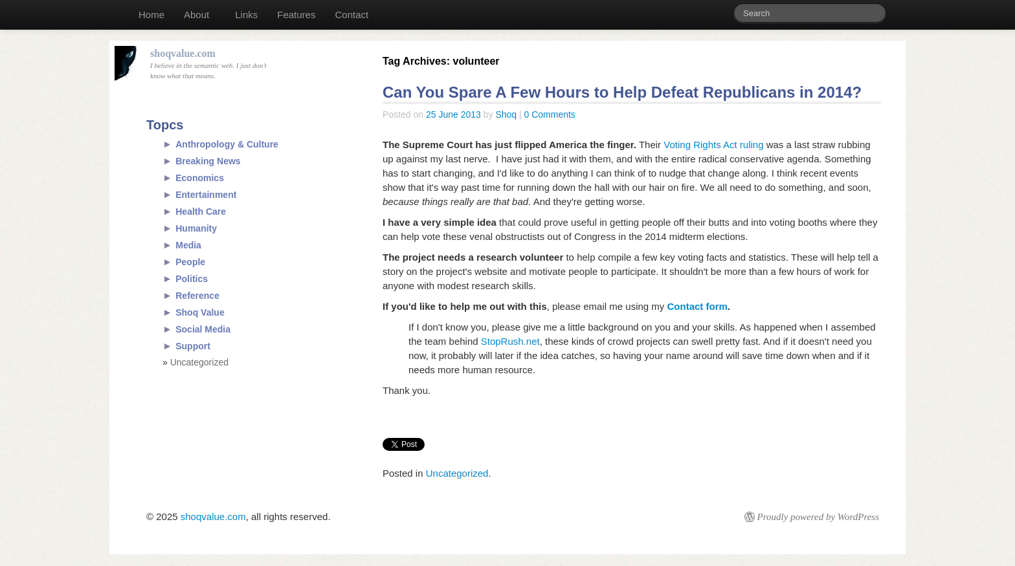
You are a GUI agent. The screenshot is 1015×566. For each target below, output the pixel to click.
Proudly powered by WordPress (818, 517)
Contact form (697, 306)
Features (296, 14)
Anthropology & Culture (226, 144)
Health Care (200, 211)
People (190, 262)
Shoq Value (199, 312)
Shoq (506, 114)
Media (188, 245)
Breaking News (207, 161)
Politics (191, 279)
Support (192, 346)
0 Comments (549, 114)
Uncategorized (457, 473)
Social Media (202, 329)
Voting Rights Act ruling (713, 144)
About (196, 14)
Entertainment (205, 195)
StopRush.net (510, 341)
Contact (351, 14)
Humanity (196, 228)
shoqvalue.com (213, 516)
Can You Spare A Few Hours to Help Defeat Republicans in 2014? (622, 92)
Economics (199, 178)
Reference (197, 295)
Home (151, 14)
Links (246, 14)
